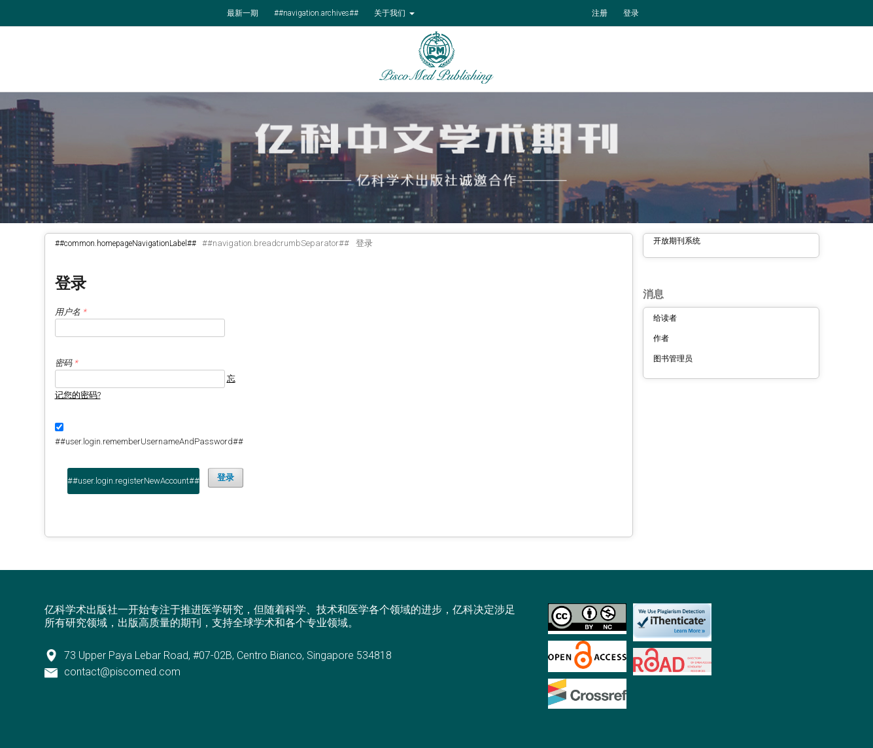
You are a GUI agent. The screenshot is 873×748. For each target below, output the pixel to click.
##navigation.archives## (316, 13)
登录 (631, 13)
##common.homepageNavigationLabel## (125, 243)
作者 (661, 338)
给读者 (665, 318)
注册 (600, 13)
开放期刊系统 (676, 240)
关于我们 (390, 13)
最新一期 (242, 13)
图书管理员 (673, 358)
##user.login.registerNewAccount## (133, 481)
